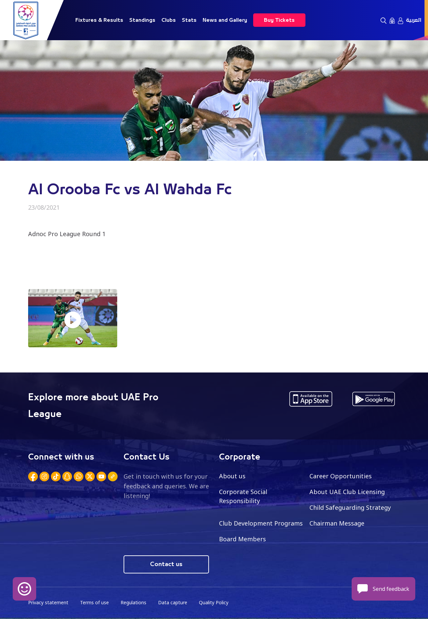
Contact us (166, 564)
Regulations (133, 602)
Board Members (242, 539)
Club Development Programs (261, 523)
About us (232, 476)
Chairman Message (336, 523)
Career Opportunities (340, 476)
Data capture (172, 602)
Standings (142, 20)
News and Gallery (225, 20)
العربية (413, 20)
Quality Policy (213, 602)
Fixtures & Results (99, 20)
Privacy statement (48, 602)
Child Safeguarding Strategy (350, 507)
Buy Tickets (279, 20)
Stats (189, 20)
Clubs (168, 20)
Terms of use (94, 602)
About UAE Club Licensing (347, 492)
